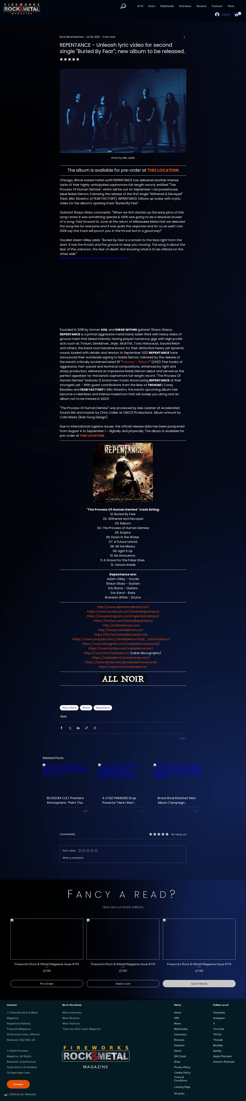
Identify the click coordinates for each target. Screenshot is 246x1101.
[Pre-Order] (46, 983)
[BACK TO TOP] (14, 1095)
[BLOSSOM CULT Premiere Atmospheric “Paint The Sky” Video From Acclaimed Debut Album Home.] (67, 777)
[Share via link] (86, 728)
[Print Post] (95, 728)
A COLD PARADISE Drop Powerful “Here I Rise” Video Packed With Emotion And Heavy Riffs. (121, 800)
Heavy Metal (69, 707)
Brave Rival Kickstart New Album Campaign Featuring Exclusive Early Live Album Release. (177, 800)
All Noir (86, 707)
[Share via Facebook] (61, 728)
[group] (123, 952)
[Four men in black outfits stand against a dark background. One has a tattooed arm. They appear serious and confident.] (123, 778)
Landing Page (182, 1086)
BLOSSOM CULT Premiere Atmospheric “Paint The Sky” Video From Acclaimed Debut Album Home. (65, 800)
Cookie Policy (182, 1072)
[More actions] (184, 37)
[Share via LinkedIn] (78, 728)
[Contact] (18, 1084)
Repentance (103, 707)
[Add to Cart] (123, 983)
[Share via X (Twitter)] (69, 728)
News (63, 716)
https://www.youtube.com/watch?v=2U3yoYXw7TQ (95, 258)
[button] (123, 6)
